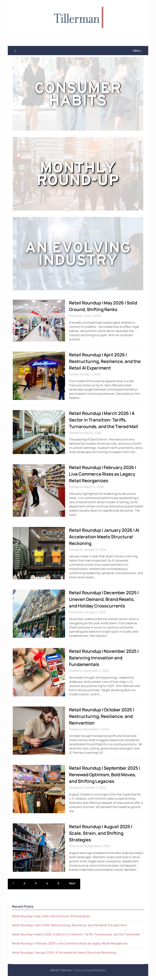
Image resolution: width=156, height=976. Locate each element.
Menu (137, 50)
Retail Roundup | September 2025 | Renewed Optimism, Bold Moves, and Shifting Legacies (104, 774)
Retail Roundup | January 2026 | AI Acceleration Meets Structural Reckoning (104, 536)
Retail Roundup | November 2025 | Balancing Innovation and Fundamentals (104, 657)
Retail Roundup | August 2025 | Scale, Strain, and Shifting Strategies (100, 833)
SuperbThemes (96, 970)
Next (72, 883)
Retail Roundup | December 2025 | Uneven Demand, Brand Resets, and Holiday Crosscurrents (104, 599)
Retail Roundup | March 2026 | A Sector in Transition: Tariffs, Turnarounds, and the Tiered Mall (103, 419)
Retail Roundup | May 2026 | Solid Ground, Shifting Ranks (51, 916)
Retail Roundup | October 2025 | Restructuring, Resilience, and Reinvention (101, 716)
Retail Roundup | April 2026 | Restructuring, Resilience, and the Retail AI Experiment (105, 361)
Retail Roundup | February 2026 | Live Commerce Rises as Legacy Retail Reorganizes (102, 474)
